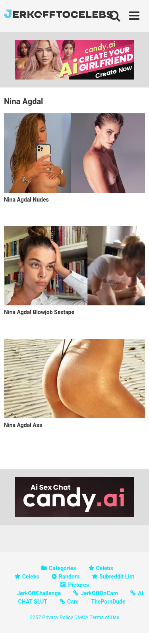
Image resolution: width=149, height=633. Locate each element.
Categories (62, 568)
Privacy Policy (57, 617)
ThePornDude (108, 601)
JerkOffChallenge (39, 593)
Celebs (104, 568)
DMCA (81, 617)
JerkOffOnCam (99, 593)
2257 (35, 617)
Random (69, 576)
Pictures (78, 585)
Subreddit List (116, 576)
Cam (73, 601)
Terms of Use (105, 617)
